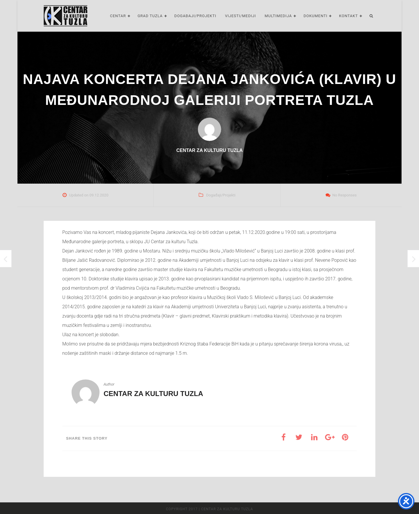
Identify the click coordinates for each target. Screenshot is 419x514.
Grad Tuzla (150, 16)
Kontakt (348, 16)
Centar (118, 16)
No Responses (344, 195)
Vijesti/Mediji (240, 16)
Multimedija (278, 16)
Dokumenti (315, 16)
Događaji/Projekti (195, 16)
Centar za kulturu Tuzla (153, 393)
